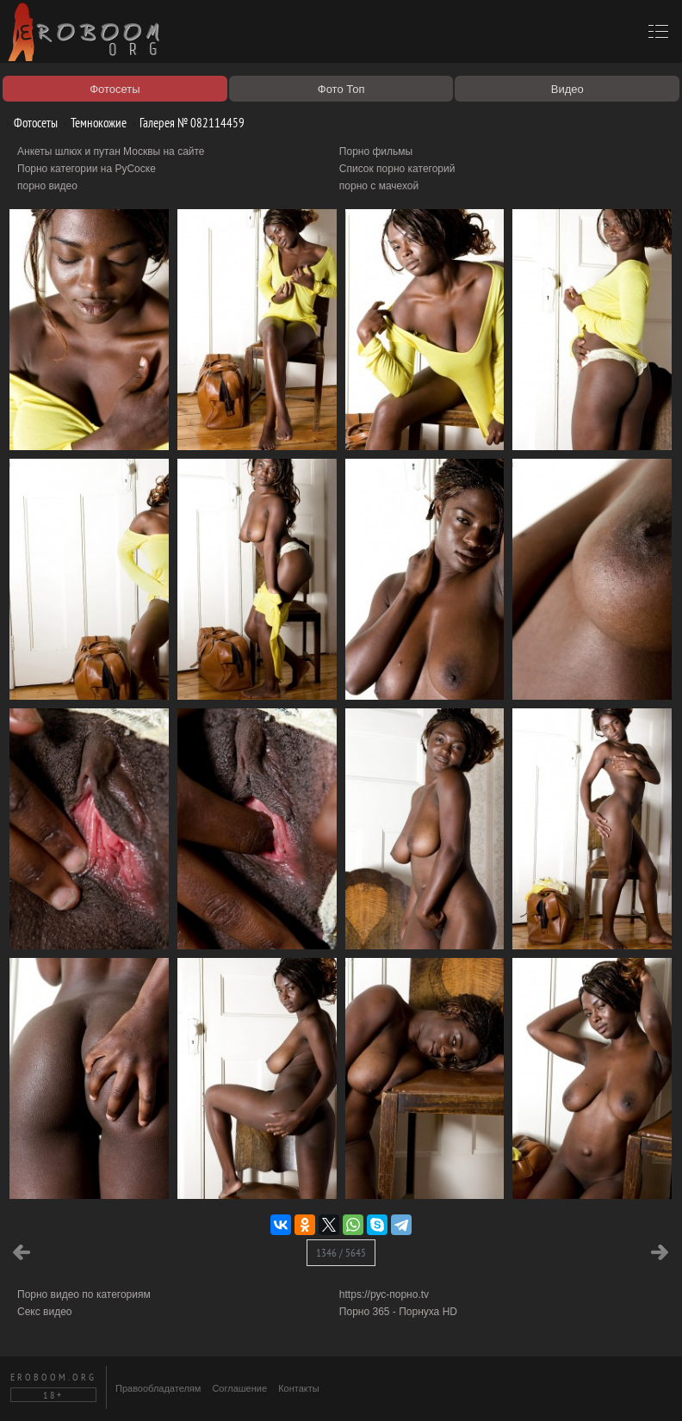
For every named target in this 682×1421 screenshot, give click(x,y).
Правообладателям (158, 1388)
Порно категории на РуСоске (86, 169)
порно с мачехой (378, 186)
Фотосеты (29, 122)
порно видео (47, 186)
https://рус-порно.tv (384, 1294)
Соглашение (239, 1388)
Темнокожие (92, 122)
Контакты (298, 1388)
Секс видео (44, 1312)
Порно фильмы (375, 151)
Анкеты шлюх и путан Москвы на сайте (111, 151)
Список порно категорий (397, 169)
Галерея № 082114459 (186, 122)
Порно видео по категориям (84, 1294)
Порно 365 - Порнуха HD (398, 1312)
